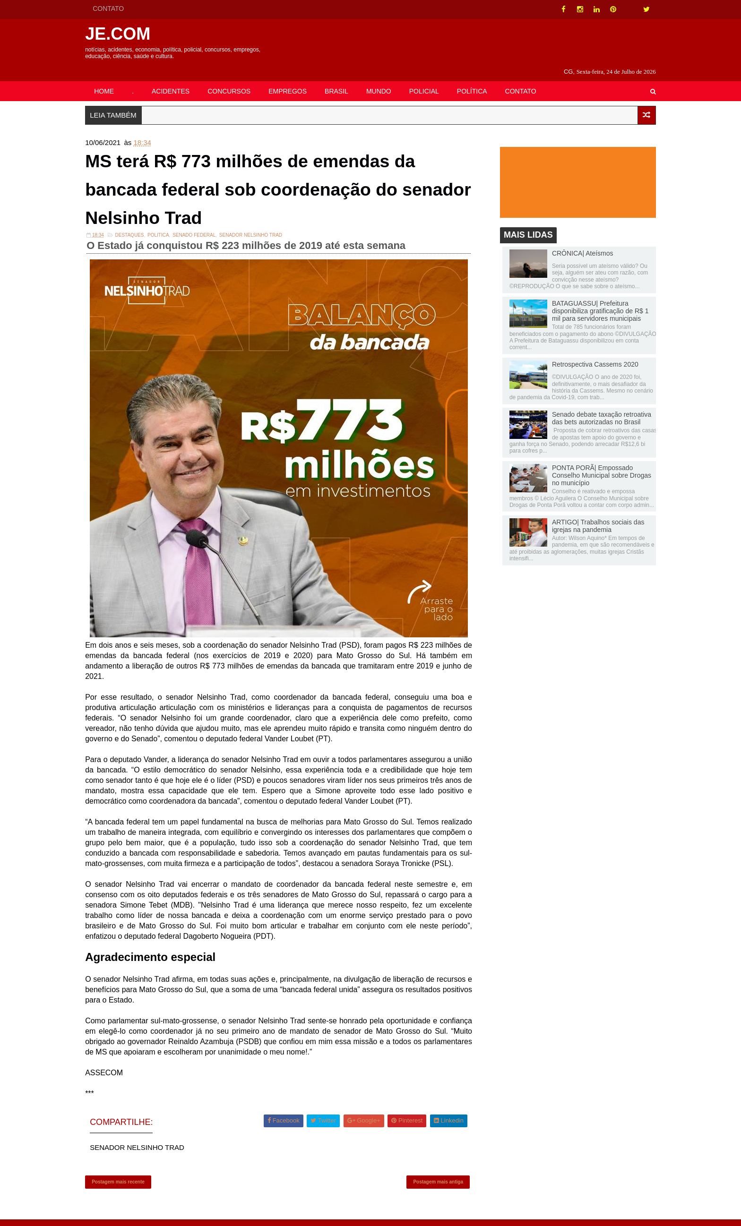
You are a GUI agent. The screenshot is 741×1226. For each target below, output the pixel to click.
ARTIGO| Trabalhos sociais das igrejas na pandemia (589, 515)
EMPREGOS (296, 79)
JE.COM (126, 33)
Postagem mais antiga (436, 1186)
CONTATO (117, 8)
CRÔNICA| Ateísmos (573, 242)
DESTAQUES (138, 229)
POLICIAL (433, 79)
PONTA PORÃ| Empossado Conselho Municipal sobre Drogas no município (592, 464)
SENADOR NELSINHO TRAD (259, 229)
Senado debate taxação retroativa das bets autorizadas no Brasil (592, 407)
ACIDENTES (179, 79)
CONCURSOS (237, 79)
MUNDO (387, 79)
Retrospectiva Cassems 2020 (586, 353)
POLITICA (167, 229)
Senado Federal (202, 229)
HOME (113, 79)
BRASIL (345, 79)
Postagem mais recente (127, 1186)
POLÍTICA (481, 79)
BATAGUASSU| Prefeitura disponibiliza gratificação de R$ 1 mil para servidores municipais (591, 300)
